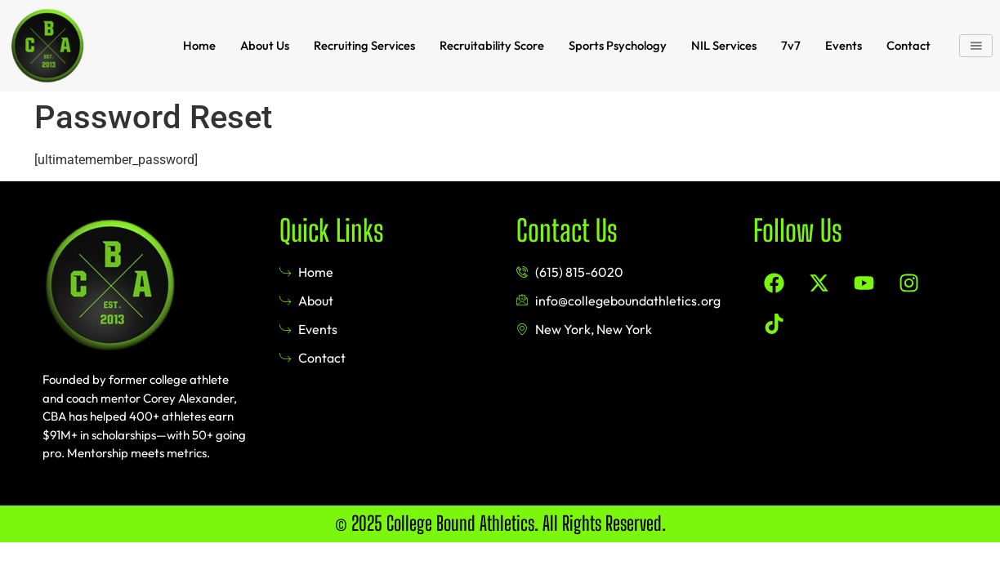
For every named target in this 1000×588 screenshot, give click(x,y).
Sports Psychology (618, 43)
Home (193, 43)
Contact (909, 43)
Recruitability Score (490, 43)
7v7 (791, 43)
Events (844, 43)
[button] (977, 44)
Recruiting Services (361, 43)
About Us (259, 43)
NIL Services (724, 43)
